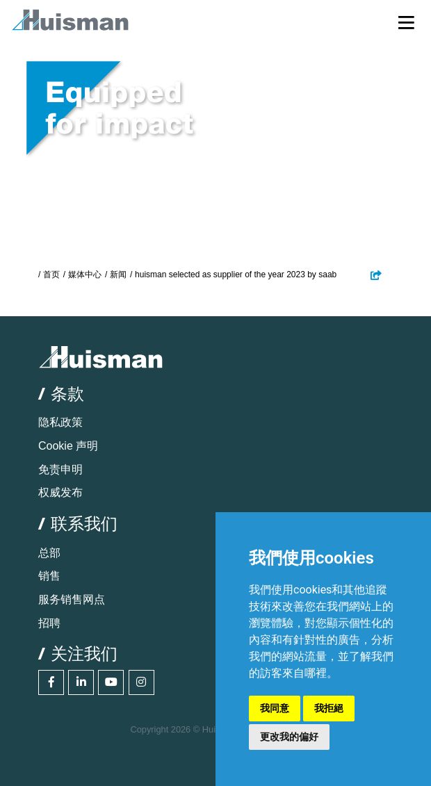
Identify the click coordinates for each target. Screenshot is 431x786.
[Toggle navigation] (406, 22)
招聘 (49, 623)
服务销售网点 (71, 599)
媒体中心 (84, 274)
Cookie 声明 (68, 446)
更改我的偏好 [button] (289, 736)
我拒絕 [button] (328, 708)
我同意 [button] (274, 708)
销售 (49, 576)
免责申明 (60, 469)
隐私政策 (60, 422)
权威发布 (60, 492)
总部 (49, 553)
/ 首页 (49, 274)
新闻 (118, 274)
